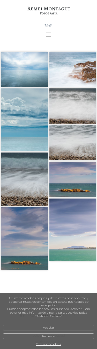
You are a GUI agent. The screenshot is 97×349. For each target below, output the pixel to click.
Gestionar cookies (48, 344)
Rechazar (48, 336)
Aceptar (48, 327)
